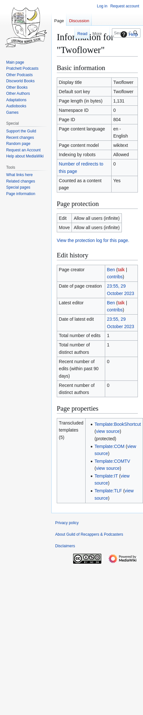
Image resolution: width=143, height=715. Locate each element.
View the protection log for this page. (93, 240)
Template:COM (109, 446)
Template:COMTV (112, 461)
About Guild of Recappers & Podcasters (89, 534)
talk (121, 269)
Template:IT (106, 475)
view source (108, 431)
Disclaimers (65, 546)
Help (128, 34)
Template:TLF (108, 490)
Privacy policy (67, 523)
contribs (115, 276)
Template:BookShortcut (118, 424)
